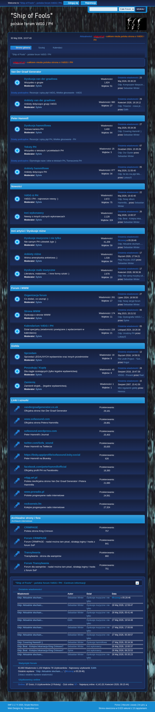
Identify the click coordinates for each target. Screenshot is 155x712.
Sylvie (39, 86)
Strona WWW (32, 311)
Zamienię (29, 382)
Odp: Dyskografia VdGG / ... (131, 317)
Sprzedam (30, 353)
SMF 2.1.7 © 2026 (15, 705)
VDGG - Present (125, 375)
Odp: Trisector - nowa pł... (130, 106)
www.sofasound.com (37, 419)
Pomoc (118, 705)
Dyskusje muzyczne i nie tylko (42, 238)
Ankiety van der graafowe (39, 100)
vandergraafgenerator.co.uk (41, 407)
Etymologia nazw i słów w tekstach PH (47, 161)
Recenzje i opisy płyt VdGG (42, 93)
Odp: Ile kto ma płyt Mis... (130, 174)
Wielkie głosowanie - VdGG (69, 93)
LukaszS (128, 177)
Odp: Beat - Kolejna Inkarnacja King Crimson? (40, 646)
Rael (141, 375)
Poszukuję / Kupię (35, 367)
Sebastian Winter (131, 88)
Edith (126, 109)
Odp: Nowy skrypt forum (129, 301)
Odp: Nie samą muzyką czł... (131, 276)
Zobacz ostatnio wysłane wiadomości (35, 674)
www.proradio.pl (34, 491)
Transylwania (32, 552)
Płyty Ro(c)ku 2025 (127, 260)
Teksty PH (30, 147)
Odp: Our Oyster (126, 152)
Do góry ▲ (142, 705)
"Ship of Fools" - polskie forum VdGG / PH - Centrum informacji (50, 583)
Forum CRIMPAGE (35, 538)
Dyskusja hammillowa (37, 125)
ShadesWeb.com (31, 708)
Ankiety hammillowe (36, 168)
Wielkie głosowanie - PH (64, 139)
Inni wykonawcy (34, 212)
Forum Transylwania (36, 563)
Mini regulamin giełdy (128, 388)
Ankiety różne (32, 254)
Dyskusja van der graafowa (40, 78)
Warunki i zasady (129, 705)
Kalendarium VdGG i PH (38, 325)
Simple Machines (31, 705)
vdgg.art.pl (99, 36)
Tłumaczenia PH (74, 161)
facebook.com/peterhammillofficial (45, 466)
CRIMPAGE (31, 527)
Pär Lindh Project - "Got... (130, 359)
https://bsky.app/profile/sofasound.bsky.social (52, 454)
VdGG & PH (31, 195)
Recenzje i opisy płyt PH (41, 139)
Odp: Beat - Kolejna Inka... (130, 218)
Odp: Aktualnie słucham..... (130, 244)
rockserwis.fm (32, 503)
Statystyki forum (26, 663)
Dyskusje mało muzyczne (39, 270)
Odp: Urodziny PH (126, 333)
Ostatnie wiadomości (28, 589)
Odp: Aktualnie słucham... (30, 597)
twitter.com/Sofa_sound (38, 442)
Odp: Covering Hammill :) (130, 131)
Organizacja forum (35, 295)
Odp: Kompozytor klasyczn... (131, 84)
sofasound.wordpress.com (40, 431)
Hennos (121, 391)
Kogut (126, 362)
